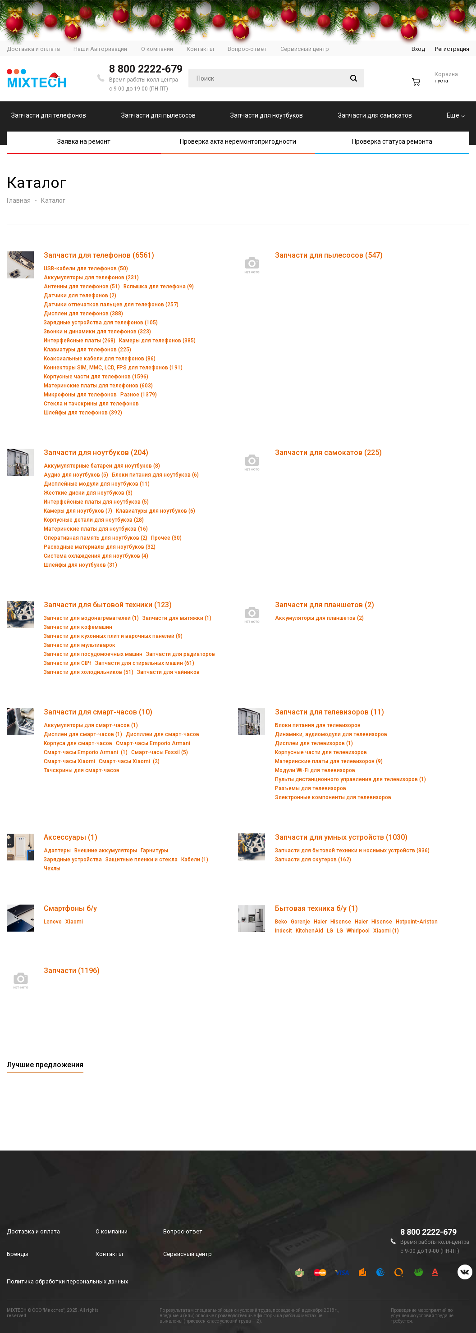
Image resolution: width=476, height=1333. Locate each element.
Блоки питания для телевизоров (318, 725)
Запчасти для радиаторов (180, 654)
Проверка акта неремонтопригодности (238, 141)
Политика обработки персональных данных (67, 1281)
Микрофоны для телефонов (80, 394)
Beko (281, 922)
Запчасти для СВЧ (68, 663)
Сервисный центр (187, 1254)
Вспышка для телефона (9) (159, 286)
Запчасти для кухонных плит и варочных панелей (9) (113, 636)
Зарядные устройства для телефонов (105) (101, 322)
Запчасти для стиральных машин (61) (144, 663)
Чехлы (52, 868)
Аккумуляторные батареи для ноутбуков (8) (102, 466)
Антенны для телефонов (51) (82, 286)
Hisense (340, 922)
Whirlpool (358, 931)
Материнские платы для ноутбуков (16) (96, 529)
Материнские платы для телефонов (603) (98, 385)
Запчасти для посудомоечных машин (93, 654)
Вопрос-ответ (182, 1231)
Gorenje (300, 922)
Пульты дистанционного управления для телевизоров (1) (350, 779)
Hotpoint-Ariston (417, 922)
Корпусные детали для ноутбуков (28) (94, 520)
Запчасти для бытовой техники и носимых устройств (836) (352, 850)
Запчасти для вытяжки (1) (176, 618)
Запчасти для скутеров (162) (313, 859)
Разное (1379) (138, 394)
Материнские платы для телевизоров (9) (329, 761)
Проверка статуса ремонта (392, 141)
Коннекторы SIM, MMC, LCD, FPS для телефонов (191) (113, 367)
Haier (320, 922)
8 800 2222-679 (146, 69)
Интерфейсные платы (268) (79, 340)
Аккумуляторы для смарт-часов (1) (91, 725)
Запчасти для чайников (168, 672)
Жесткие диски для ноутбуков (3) (88, 493)
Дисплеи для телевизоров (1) (314, 743)
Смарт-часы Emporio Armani (153, 743)
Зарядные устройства (73, 859)
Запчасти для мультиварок (79, 645)
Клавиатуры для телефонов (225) (87, 349)
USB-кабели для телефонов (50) (86, 268)
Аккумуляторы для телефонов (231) (91, 277)
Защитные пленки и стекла (141, 859)
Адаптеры (57, 850)
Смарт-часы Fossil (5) (159, 752)
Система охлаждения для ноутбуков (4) (96, 556)
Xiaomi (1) (386, 931)
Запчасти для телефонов (48, 115)
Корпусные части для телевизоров (321, 752)
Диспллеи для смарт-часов (162, 734)
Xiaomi (74, 922)
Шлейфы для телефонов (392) (83, 412)
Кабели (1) (194, 859)
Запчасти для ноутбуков (266, 115)
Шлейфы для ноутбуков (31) (80, 565)
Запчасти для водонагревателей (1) (91, 618)
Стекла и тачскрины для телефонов (91, 403)
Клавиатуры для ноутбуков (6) (155, 511)
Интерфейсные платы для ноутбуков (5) (96, 502)
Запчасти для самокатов (375, 115)
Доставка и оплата (33, 1231)
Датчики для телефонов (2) (80, 295)
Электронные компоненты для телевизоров (333, 797)
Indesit (283, 931)
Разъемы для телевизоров (310, 788)
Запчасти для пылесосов (158, 115)
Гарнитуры (154, 850)
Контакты (109, 1254)
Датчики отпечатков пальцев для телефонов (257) (111, 304)
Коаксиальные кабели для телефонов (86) (100, 358)
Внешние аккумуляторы (105, 850)
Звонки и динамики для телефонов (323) (97, 331)
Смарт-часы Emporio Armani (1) (86, 752)
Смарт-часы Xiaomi (69, 761)
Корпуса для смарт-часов (78, 743)
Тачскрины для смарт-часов (81, 770)
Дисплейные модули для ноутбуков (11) (97, 484)
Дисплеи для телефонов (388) (83, 313)
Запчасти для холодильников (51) (88, 672)
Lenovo (53, 922)
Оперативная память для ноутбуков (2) (95, 538)
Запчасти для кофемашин (78, 627)
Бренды (17, 1254)
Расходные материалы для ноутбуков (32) (100, 547)
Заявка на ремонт (83, 141)
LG (330, 931)
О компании (112, 1231)
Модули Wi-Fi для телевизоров (315, 770)
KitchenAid (309, 931)
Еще (456, 115)
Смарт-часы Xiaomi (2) (129, 761)
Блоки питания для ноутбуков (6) (155, 475)
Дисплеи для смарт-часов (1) (83, 734)
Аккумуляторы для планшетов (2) (319, 618)
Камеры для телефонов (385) (157, 340)
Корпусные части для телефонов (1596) (96, 376)
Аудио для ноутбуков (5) (76, 475)
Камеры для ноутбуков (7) (78, 511)
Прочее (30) (166, 538)
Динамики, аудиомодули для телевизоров (331, 734)
